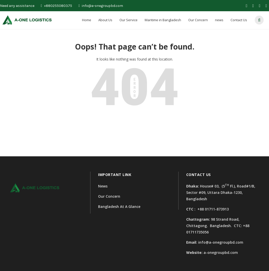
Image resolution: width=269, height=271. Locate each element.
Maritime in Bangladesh (163, 20)
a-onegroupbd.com (221, 252)
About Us (105, 20)
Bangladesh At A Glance (119, 206)
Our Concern (198, 20)
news (219, 20)
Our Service (128, 20)
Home (86, 20)
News (102, 186)
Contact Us (239, 20)
